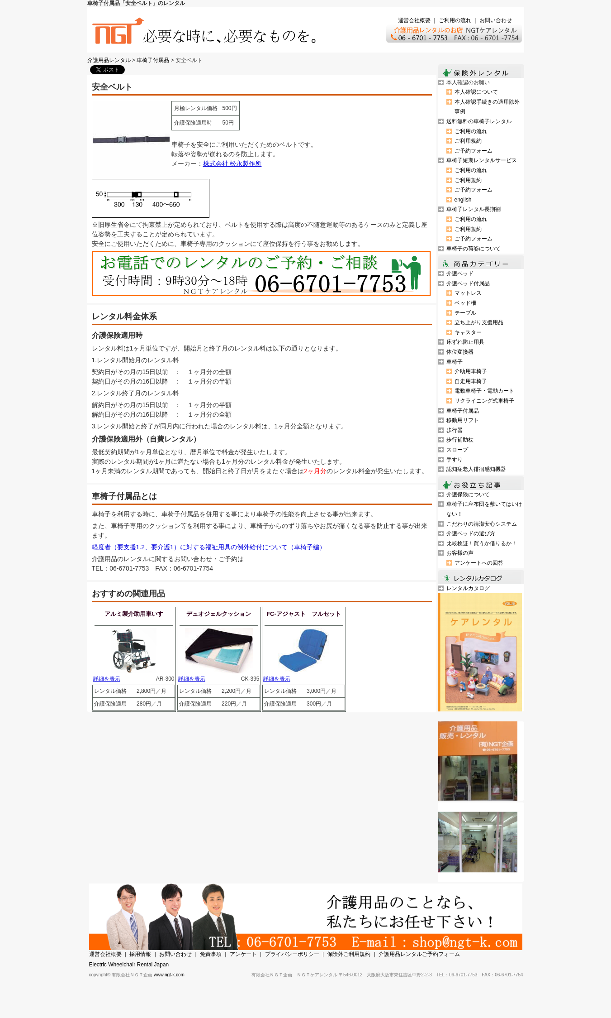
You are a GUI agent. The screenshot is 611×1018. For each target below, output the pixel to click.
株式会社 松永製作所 (232, 163)
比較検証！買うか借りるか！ (481, 543)
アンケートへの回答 (479, 563)
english (463, 200)
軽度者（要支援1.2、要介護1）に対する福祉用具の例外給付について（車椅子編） (209, 547)
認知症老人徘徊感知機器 (476, 469)
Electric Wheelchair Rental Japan (129, 964)
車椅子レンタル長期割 (473, 209)
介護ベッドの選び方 (470, 533)
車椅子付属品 (153, 60)
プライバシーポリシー (292, 954)
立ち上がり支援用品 (479, 322)
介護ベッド (460, 273)
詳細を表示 (106, 679)
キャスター (468, 332)
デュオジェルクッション (218, 613)
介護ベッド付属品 (468, 283)
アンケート (243, 954)
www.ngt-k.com (169, 974)
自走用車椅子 (471, 381)
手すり (454, 459)
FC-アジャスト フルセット (303, 613)
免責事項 (211, 954)
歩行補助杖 (460, 440)
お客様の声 (460, 553)
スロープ (457, 450)
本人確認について (476, 92)
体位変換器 (460, 352)
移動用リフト (462, 420)
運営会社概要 (414, 20)
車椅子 (454, 362)
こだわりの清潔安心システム (481, 524)
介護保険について (468, 494)
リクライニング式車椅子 (484, 401)
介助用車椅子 (471, 371)
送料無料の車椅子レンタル (479, 121)
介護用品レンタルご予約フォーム (419, 954)
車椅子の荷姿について (473, 248)
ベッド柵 (465, 303)
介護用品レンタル (109, 60)
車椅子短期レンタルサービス (481, 160)
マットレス (468, 293)
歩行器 (454, 430)
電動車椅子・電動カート (484, 391)
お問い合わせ (495, 20)
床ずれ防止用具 (465, 342)
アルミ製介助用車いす (133, 613)
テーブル (465, 313)
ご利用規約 (468, 141)
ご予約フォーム (474, 151)
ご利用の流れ (455, 20)
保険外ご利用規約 (348, 954)
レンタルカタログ (468, 588)
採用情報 (140, 954)
